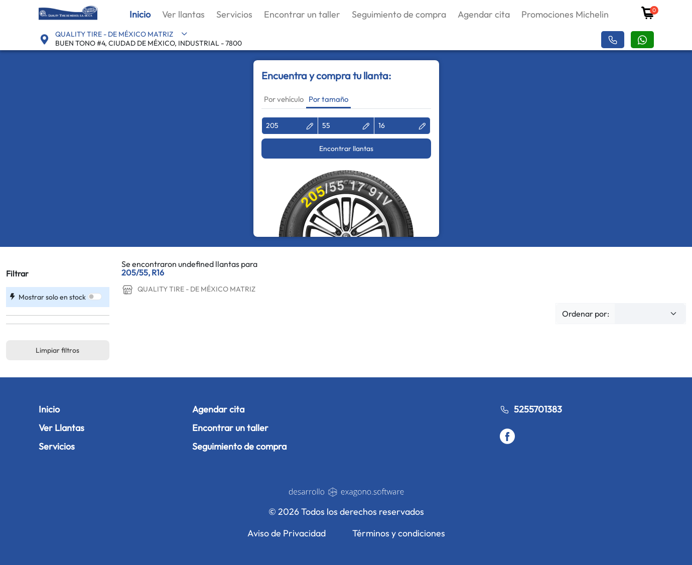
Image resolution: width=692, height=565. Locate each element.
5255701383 (531, 409)
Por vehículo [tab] (284, 99)
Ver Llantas (61, 428)
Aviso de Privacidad (286, 533)
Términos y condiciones (398, 533)
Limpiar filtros (57, 350)
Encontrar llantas (346, 148)
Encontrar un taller (302, 14)
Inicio (140, 14)
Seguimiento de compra (399, 14)
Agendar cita (484, 14)
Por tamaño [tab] (328, 99)
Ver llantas (183, 14)
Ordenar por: (585, 314)
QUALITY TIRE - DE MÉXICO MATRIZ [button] (121, 34)
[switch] (95, 296)
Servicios (234, 14)
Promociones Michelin (565, 14)
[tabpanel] (346, 177)
